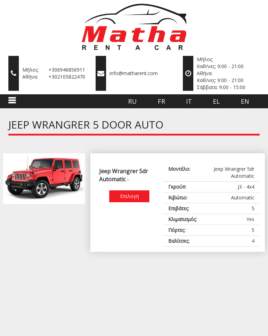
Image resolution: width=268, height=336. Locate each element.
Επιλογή (129, 196)
